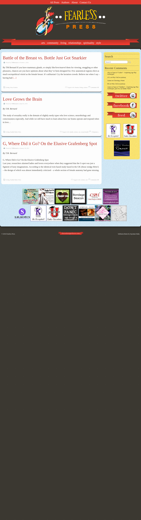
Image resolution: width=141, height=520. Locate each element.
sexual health (85, 132)
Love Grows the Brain (22, 99)
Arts (43, 42)
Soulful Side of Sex (15, 132)
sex (79, 132)
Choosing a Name (119, 80)
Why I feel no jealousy (119, 77)
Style (98, 42)
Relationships (74, 42)
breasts (77, 87)
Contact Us (85, 2)
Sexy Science (14, 87)
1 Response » (95, 132)
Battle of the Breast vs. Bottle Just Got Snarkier (45, 57)
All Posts (54, 2)
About (74, 2)
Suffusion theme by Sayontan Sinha (128, 234)
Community (52, 42)
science (85, 87)
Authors (65, 2)
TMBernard (14, 62)
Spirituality (88, 42)
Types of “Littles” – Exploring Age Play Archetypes (121, 73)
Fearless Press (10, 234)
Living (63, 42)
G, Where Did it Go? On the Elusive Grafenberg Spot (50, 143)
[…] (14, 78)
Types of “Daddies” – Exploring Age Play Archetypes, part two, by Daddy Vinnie (122, 88)
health (71, 132)
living (81, 87)
